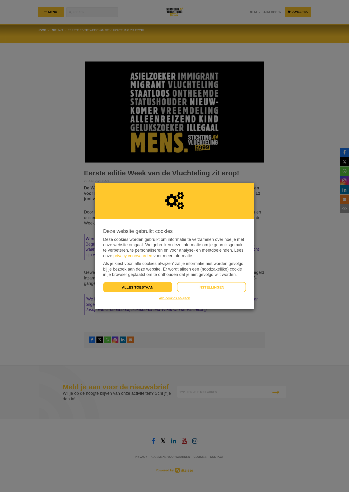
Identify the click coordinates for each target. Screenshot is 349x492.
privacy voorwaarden (133, 255)
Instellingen (211, 287)
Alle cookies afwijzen (174, 298)
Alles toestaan (137, 287)
